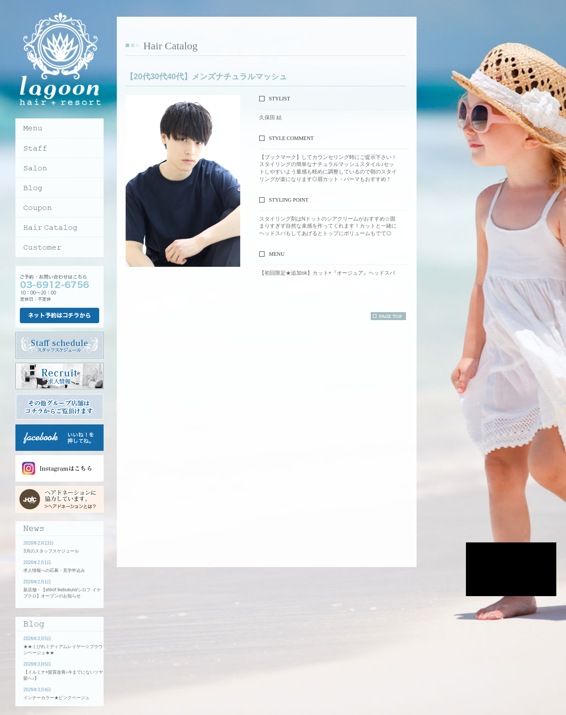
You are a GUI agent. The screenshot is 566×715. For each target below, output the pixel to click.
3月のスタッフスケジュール (51, 551)
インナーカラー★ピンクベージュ (56, 697)
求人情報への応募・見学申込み (54, 570)
